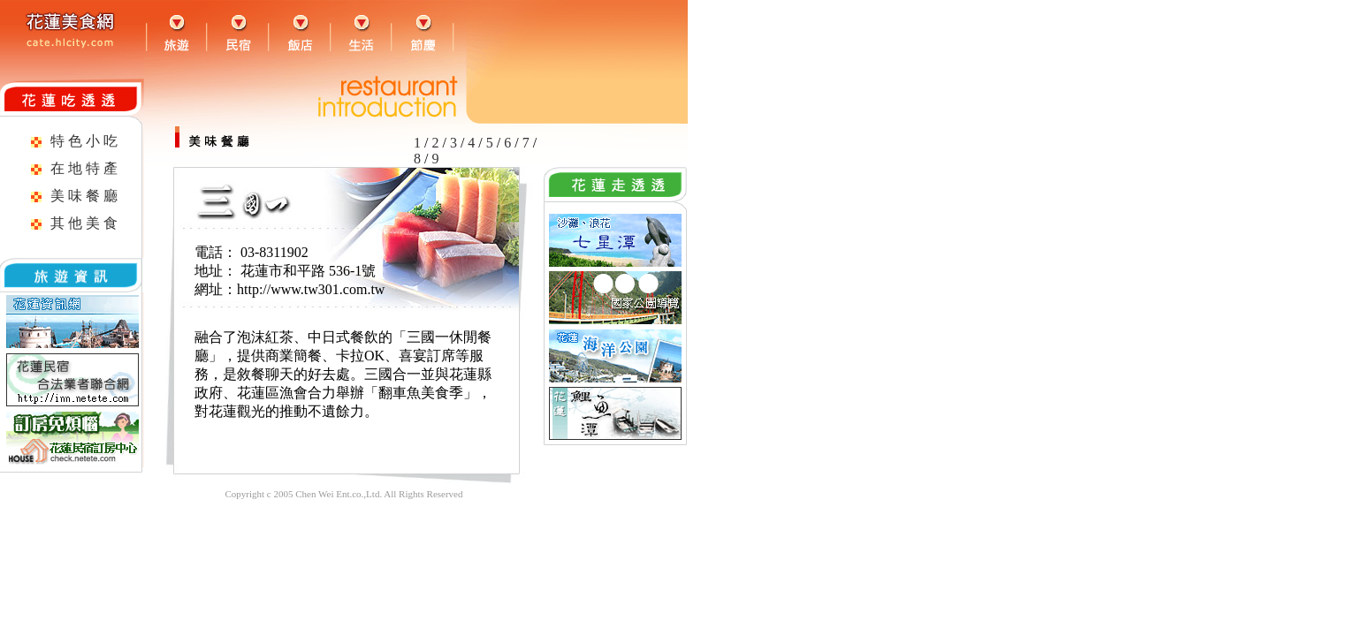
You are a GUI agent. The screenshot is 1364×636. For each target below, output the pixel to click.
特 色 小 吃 (84, 140)
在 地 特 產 (84, 168)
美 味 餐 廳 (84, 195)
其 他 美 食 (84, 223)
